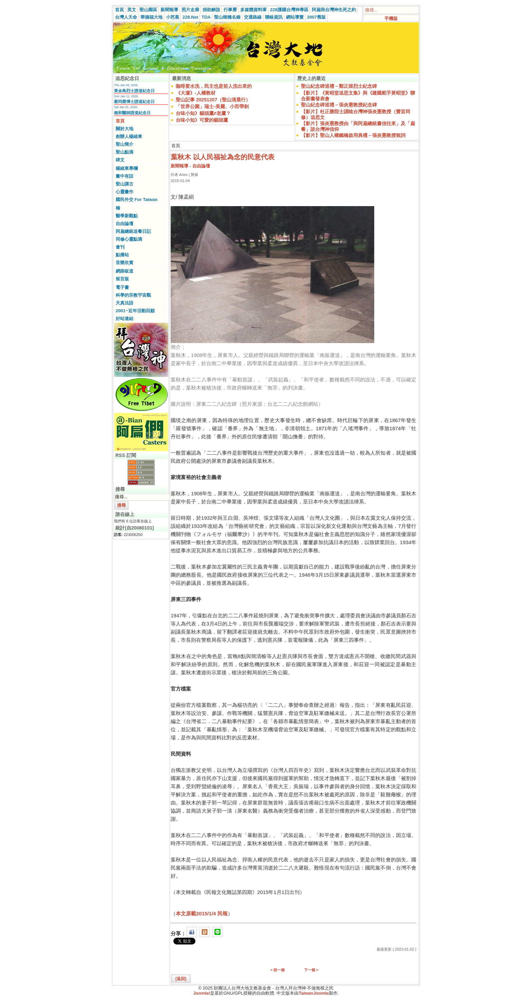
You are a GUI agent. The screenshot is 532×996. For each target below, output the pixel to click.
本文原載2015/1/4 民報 (202, 913)
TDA (206, 17)
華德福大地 (151, 17)
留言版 (122, 278)
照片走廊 (190, 9)
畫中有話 (124, 176)
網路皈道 (124, 271)
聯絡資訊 (274, 17)
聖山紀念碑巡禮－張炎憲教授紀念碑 (339, 104)
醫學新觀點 (127, 215)
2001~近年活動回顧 (135, 310)
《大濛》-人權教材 (195, 93)
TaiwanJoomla (314, 993)
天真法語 (124, 302)
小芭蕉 (172, 17)
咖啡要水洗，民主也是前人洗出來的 (214, 86)
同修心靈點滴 (129, 239)
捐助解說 (211, 9)
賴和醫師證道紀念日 (132, 113)
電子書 (122, 287)
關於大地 (124, 128)
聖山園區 (148, 9)
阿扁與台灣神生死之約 (334, 9)
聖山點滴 (124, 152)
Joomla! (201, 993)
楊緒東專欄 (127, 168)
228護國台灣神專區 (289, 9)
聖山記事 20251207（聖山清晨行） (213, 99)
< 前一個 (277, 970)
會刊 (120, 247)
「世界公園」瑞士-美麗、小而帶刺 (212, 106)
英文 (131, 9)
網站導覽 (295, 17)
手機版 (391, 18)
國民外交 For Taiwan (136, 199)
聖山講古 (124, 183)
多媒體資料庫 (253, 9)
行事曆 (230, 9)
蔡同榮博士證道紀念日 (134, 101)
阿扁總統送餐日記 (133, 231)
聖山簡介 (124, 144)
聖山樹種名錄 (227, 17)
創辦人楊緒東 (129, 136)
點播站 (122, 254)
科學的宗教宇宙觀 (133, 295)
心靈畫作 (124, 191)
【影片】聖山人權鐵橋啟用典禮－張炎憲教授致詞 (353, 135)
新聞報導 (169, 9)
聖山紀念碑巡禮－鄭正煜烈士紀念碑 (339, 86)
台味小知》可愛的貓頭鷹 (202, 120)
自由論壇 (124, 223)
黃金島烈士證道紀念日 (134, 90)
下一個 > (311, 970)
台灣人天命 (126, 17)
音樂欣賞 (124, 262)
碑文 (120, 159)
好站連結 (124, 318)
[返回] (180, 978)
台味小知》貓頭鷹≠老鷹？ (203, 113)
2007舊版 (316, 17)
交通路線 (253, 17)
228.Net (190, 17)
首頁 (119, 9)
